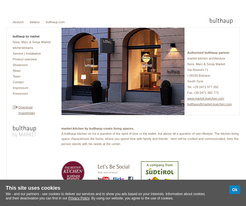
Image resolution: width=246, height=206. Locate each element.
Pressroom (20, 93)
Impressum (20, 88)
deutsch (18, 22)
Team (17, 76)
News (17, 70)
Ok (234, 189)
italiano (35, 22)
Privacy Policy (79, 198)
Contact (18, 82)
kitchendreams (23, 47)
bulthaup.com (55, 22)
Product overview (25, 59)
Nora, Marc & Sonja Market (32, 42)
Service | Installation (27, 53)
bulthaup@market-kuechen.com (209, 104)
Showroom (20, 65)
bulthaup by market (26, 36)
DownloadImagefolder (27, 110)
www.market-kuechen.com (205, 98)
